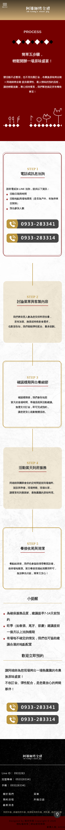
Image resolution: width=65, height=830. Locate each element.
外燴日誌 (39, 799)
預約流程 (8, 799)
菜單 (36, 794)
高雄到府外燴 (19, 811)
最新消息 (8, 805)
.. (47, 824)
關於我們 (8, 794)
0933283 (19, 773)
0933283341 (23, 779)
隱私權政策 (22, 824)
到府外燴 (7, 811)
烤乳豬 (47, 811)
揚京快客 (29, 820)
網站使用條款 (38, 824)
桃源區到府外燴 (34, 811)
